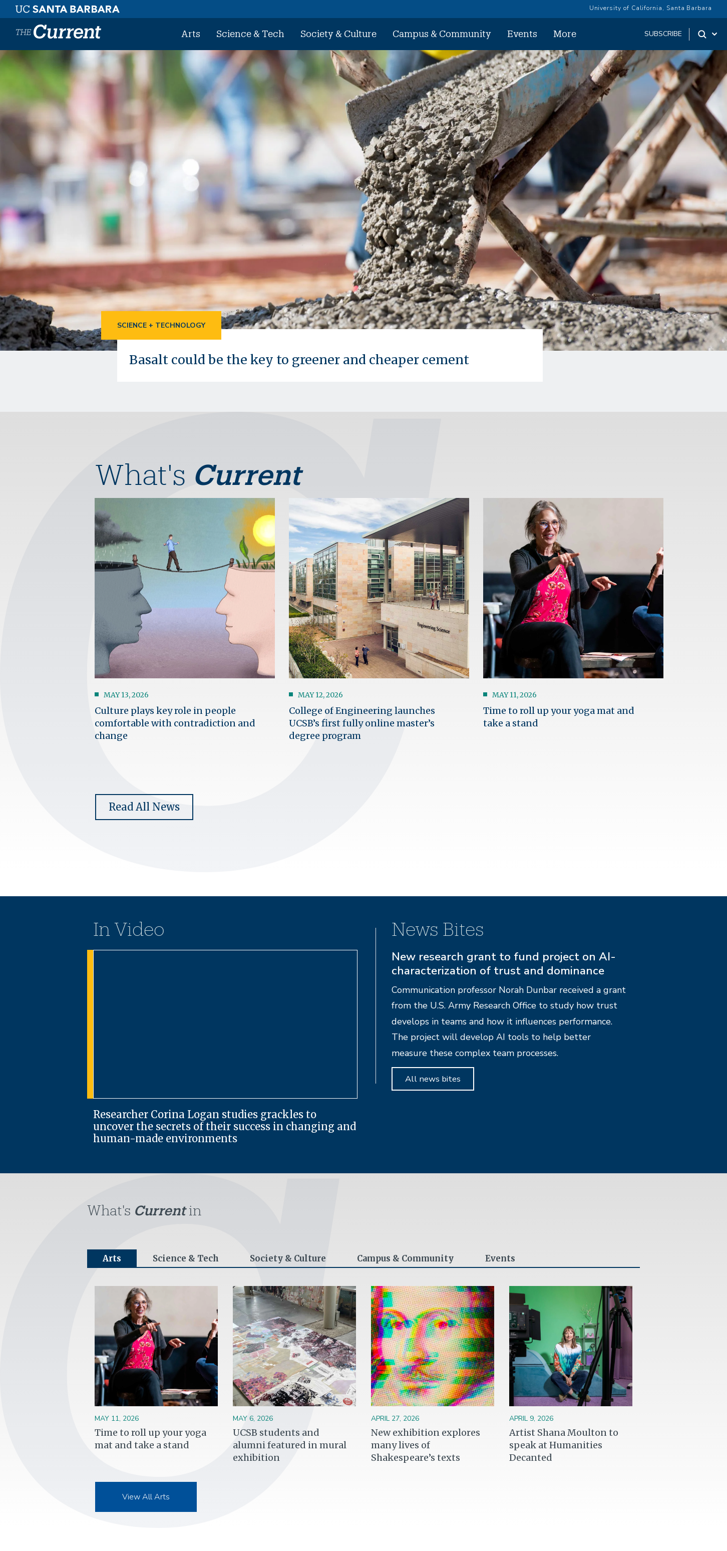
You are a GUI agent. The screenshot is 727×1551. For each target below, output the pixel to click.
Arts (190, 33)
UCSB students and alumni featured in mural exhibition (289, 1446)
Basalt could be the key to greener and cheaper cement (305, 359)
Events (522, 33)
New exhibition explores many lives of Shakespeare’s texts (425, 1446)
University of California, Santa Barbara (650, 8)
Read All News (144, 807)
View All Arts (146, 1498)
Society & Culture (338, 33)
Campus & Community (442, 33)
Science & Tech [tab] (189, 1258)
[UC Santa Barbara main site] (67, 6)
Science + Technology (161, 325)
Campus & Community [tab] (418, 1258)
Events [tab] (518, 1258)
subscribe (663, 34)
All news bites (433, 1079)
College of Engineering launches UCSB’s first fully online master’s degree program (362, 722)
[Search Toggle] (708, 34)
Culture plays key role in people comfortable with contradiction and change (175, 722)
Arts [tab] (113, 1258)
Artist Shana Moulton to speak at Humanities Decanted (563, 1446)
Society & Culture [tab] (294, 1258)
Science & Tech (250, 33)
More (564, 33)
